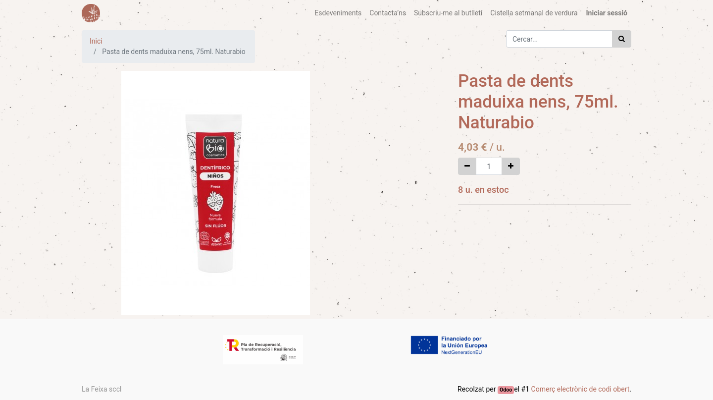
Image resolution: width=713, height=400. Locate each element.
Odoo (506, 390)
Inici (96, 41)
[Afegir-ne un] (511, 166)
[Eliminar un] (467, 166)
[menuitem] (337, 13)
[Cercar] (621, 39)
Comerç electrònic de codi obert (580, 389)
